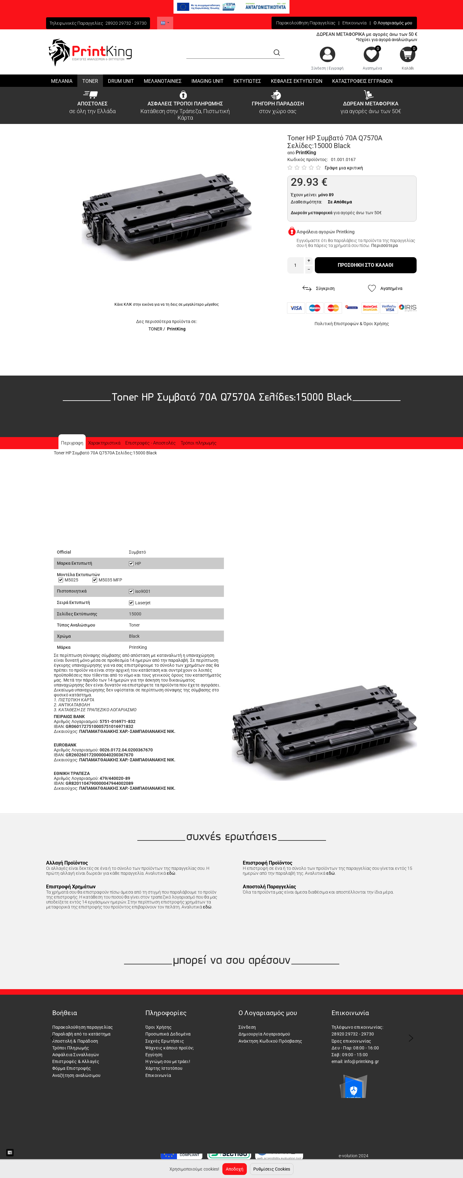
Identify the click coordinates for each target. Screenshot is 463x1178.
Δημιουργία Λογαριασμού (264, 1033)
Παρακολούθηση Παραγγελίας (305, 22)
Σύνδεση (318, 68)
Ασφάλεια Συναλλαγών (75, 1054)
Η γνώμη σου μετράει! (167, 1061)
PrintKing (176, 328)
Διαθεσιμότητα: (306, 201)
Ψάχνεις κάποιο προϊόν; (169, 1047)
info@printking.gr (361, 1061)
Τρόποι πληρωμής (198, 443)
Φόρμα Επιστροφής (71, 1068)
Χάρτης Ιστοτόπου (163, 1068)
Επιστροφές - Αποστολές (150, 443)
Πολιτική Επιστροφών (337, 323)
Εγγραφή (336, 68)
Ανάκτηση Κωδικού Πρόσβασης (270, 1041)
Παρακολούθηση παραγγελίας (82, 1027)
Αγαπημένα (372, 68)
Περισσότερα (384, 245)
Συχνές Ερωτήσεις (164, 1041)
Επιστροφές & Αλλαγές (76, 1061)
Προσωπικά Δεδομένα (168, 1033)
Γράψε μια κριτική (344, 168)
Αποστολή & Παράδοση (75, 1041)
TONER (155, 328)
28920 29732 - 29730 (126, 23)
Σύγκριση (318, 288)
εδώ (171, 873)
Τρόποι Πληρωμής (70, 1047)
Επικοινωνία (354, 22)
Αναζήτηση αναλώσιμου (76, 1075)
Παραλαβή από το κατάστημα (81, 1033)
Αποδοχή (234, 1169)
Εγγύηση (153, 1054)
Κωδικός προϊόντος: (307, 159)
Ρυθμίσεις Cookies (271, 1169)
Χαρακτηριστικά (104, 443)
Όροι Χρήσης (376, 323)
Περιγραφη (72, 443)
